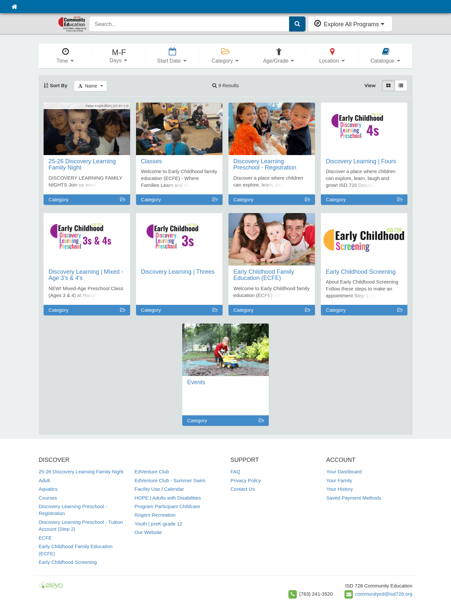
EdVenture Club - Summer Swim (170, 480)
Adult (44, 480)
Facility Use (147, 489)
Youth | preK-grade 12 (159, 523)
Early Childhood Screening (68, 562)
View (370, 85)
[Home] (14, 6)
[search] (189, 23)
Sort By (56, 85)
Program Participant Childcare (167, 506)
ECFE (45, 538)
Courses (48, 498)
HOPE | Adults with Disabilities (168, 498)
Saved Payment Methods (354, 498)
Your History (339, 489)
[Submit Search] (297, 23)
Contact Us (242, 489)
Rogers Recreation (155, 515)
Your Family (339, 480)
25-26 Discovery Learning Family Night (81, 471)
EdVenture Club (152, 471)
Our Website (148, 532)
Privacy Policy (245, 480)
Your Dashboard (344, 471)
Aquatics (48, 489)
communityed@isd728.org (383, 594)
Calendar (174, 489)
